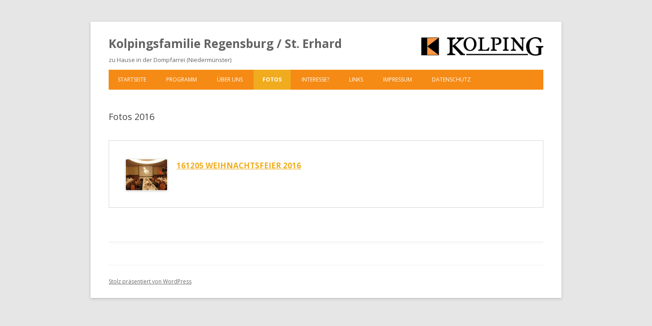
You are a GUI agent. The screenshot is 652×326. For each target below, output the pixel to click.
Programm (181, 79)
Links (356, 79)
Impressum (397, 79)
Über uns (230, 79)
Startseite (132, 79)
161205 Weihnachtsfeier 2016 (239, 165)
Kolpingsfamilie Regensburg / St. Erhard (225, 43)
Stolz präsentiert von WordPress (150, 281)
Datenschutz (451, 79)
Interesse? (315, 79)
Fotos (272, 79)
